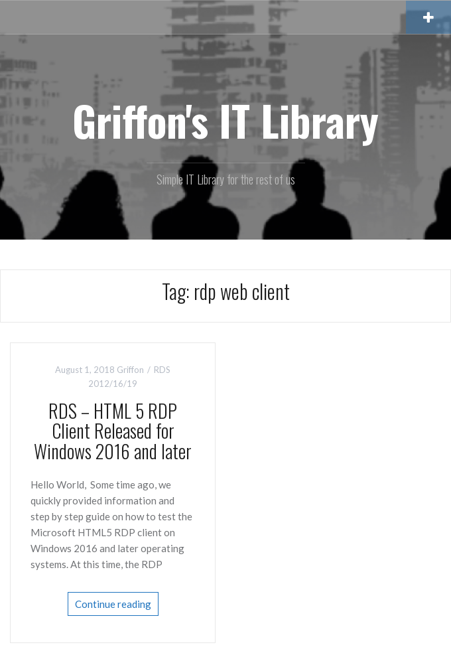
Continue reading (113, 604)
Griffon (130, 369)
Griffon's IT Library (225, 120)
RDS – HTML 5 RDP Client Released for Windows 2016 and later (113, 431)
